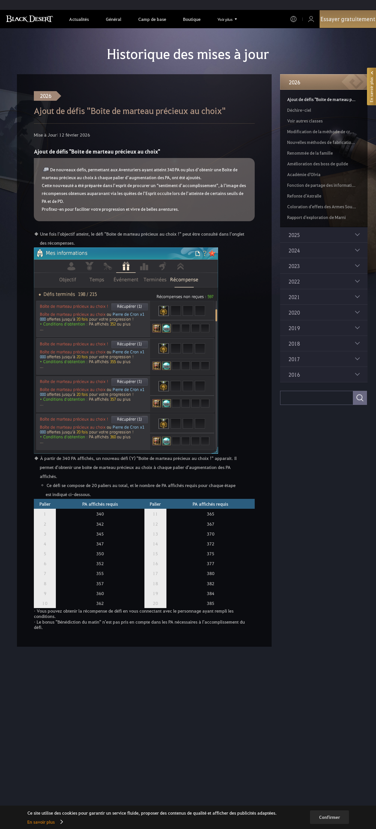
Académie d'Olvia (303, 174)
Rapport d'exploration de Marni (316, 217)
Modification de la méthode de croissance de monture (321, 131)
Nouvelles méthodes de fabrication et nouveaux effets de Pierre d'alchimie (321, 142)
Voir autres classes (305, 120)
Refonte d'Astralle (304, 195)
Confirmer (329, 817)
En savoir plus (41, 822)
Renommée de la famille (310, 152)
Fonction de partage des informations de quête (321, 185)
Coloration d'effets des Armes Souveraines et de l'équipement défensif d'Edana (321, 206)
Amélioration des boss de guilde (317, 163)
